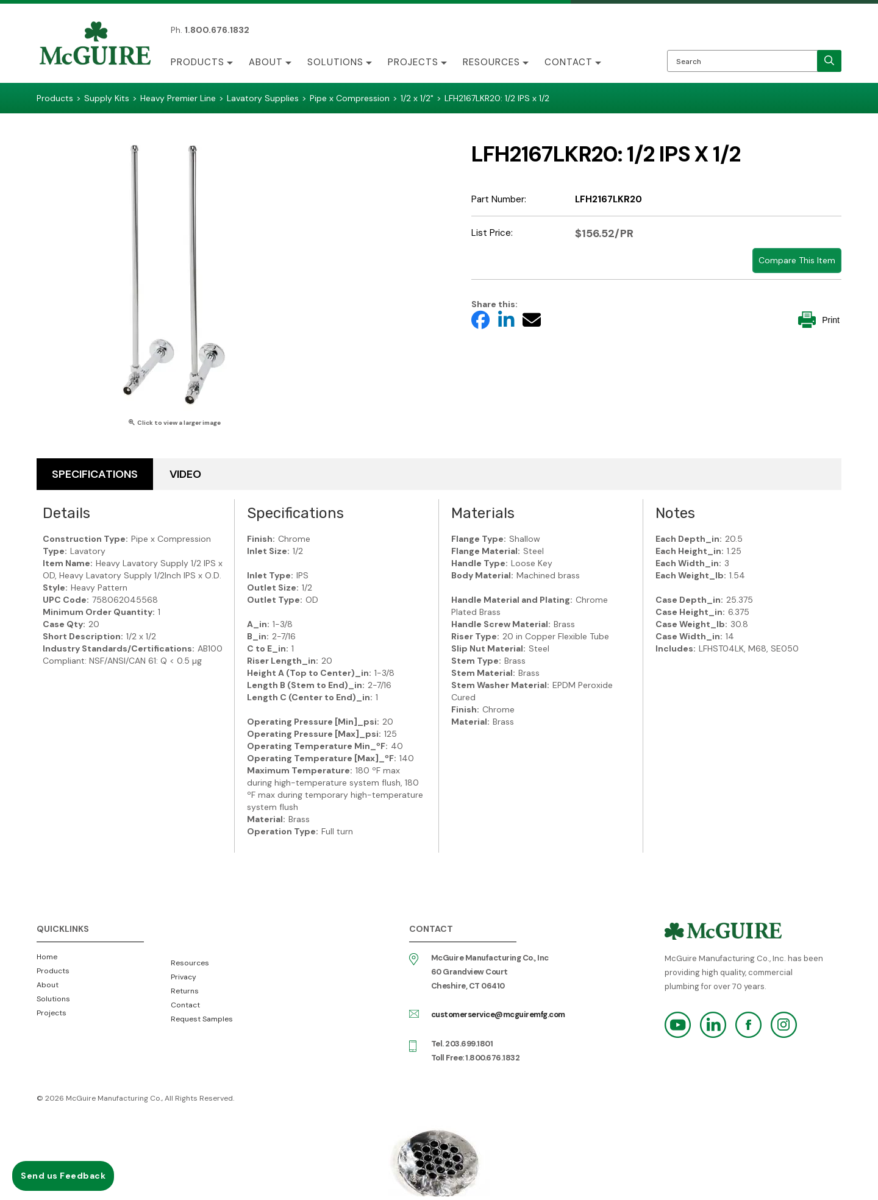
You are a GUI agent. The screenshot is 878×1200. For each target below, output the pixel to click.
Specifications (95, 474)
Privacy (183, 977)
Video (185, 474)
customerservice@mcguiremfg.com (498, 1014)
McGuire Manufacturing (95, 44)
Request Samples (202, 1019)
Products (197, 62)
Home (47, 957)
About (266, 62)
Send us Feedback (63, 1175)
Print (819, 319)
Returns (185, 991)
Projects (413, 62)
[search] (829, 61)
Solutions (335, 62)
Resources (491, 62)
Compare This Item (796, 260)
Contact (568, 62)
